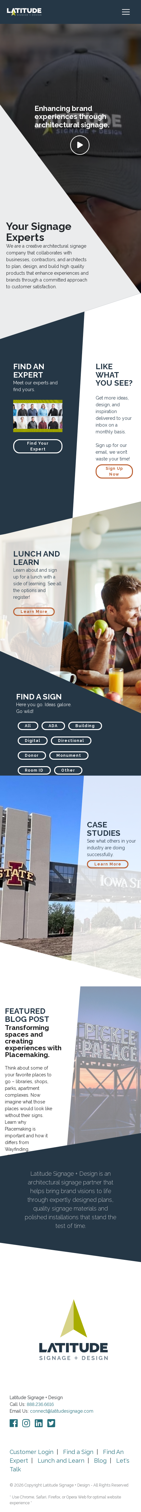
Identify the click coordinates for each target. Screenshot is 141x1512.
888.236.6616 (40, 1404)
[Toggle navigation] (129, 12)
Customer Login (31, 1451)
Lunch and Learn (61, 1460)
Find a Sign (78, 1451)
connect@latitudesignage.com (61, 1411)
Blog (100, 1460)
